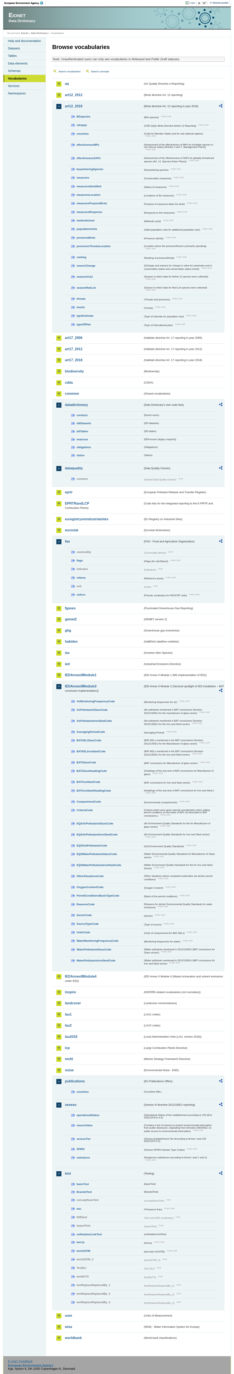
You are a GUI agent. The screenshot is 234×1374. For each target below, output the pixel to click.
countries (82, 133)
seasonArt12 (84, 276)
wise (68, 1327)
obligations (83, 447)
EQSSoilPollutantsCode (91, 845)
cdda (69, 382)
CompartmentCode (88, 801)
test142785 (83, 1250)
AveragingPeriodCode (90, 731)
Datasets (14, 48)
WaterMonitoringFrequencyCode (97, 940)
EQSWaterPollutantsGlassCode (96, 854)
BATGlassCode (86, 762)
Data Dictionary (39, 33)
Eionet (24, 33)
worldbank (73, 1338)
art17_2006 (73, 338)
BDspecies (83, 116)
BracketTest (84, 1192)
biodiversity (74, 371)
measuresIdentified (88, 186)
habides (71, 641)
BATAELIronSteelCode (90, 751)
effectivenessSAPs (88, 158)
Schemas (14, 71)
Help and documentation (24, 41)
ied (67, 664)
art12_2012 (73, 95)
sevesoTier (83, 1138)
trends (80, 307)
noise (69, 1070)
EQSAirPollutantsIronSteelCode (96, 834)
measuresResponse (89, 212)
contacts (82, 415)
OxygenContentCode (89, 887)
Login (192, 2)
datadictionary (76, 405)
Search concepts (100, 71)
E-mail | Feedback (20, 1361)
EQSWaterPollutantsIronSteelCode (98, 865)
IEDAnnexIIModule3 (80, 686)
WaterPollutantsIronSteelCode (95, 960)
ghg (68, 630)
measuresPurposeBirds (91, 203)
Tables (12, 55)
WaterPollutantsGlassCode (93, 949)
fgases (70, 608)
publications (75, 1081)
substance (83, 1157)
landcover (73, 1003)
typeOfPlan (83, 324)
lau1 (68, 1014)
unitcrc (81, 594)
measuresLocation (88, 194)
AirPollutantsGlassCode (91, 709)
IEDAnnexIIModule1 (80, 675)
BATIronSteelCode (88, 782)
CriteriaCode (84, 810)
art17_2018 (73, 360)
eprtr (68, 492)
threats (81, 298)
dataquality (74, 468)
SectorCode (84, 915)
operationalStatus (87, 1115)
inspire (70, 992)
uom (68, 1315)
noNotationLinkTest (89, 1234)
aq (67, 83)
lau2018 (71, 1036)
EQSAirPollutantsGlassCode (94, 823)
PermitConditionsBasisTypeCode (97, 895)
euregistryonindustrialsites (86, 519)
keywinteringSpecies (89, 169)
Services (13, 86)
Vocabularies (17, 78)
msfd (69, 1059)
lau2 (68, 1025)
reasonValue (84, 1125)
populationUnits (86, 229)
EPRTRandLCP (77, 503)
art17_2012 (73, 349)
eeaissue (82, 439)
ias (67, 653)
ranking (81, 257)
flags (79, 560)
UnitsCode (83, 932)
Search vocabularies (69, 71)
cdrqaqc (81, 125)
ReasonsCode (85, 904)
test (68, 1173)
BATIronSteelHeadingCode (93, 790)
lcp (67, 1048)
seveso (70, 1105)
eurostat (71, 530)
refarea (81, 577)
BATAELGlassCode (88, 740)
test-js (80, 1242)
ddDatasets (83, 423)
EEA (25, 3)
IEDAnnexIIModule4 (80, 976)
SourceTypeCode (87, 923)
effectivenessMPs (87, 144)
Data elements (18, 63)
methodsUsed (85, 220)
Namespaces (17, 93)
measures (82, 177)
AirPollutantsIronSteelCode (94, 720)
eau (78, 1208)
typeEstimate (84, 315)
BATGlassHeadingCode (91, 770)
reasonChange (85, 265)
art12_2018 (73, 106)
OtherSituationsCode (90, 876)
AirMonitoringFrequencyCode (95, 701)
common (72, 393)
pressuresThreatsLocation (93, 246)
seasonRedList (86, 287)
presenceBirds (85, 237)
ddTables (82, 431)
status (80, 455)
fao (67, 541)
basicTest (82, 1184)
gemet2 (71, 619)
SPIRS (80, 1149)
